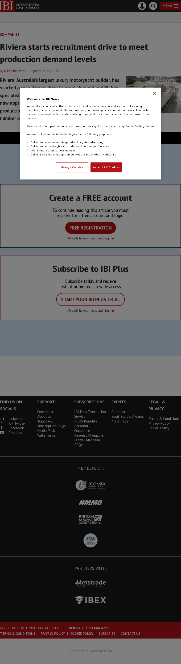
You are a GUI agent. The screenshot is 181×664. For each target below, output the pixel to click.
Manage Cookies (72, 167)
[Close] (154, 93)
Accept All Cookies (106, 167)
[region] (90, 134)
